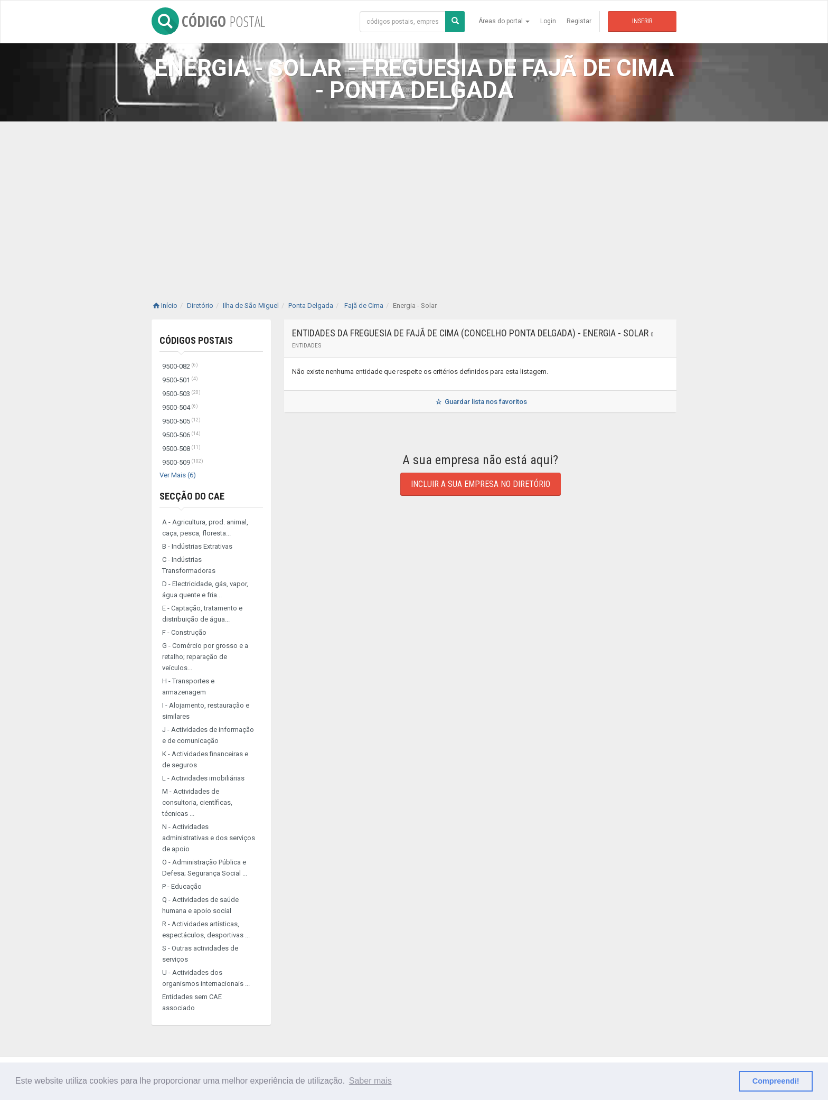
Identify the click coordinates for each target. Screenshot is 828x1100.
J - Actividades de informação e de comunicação (208, 735)
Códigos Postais (196, 340)
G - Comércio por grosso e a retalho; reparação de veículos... (205, 657)
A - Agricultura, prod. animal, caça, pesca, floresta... (205, 527)
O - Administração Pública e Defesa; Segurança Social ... (204, 867)
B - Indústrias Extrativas (197, 546)
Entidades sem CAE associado (192, 1002)
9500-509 (182, 462)
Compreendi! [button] (775, 1081)
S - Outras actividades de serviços (200, 953)
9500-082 (180, 366)
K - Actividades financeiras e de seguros (205, 759)
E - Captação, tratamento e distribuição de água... (202, 613)
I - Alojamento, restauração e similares (205, 710)
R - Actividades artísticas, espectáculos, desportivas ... (206, 929)
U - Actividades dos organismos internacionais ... (206, 978)
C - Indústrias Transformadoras (188, 565)
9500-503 (181, 394)
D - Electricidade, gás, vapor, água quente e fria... (205, 589)
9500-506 (181, 435)
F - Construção (184, 632)
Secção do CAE (191, 496)
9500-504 (180, 407)
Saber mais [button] (370, 1080)
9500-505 (181, 421)
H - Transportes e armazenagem (188, 686)
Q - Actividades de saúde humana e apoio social (200, 905)
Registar (579, 21)
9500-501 (180, 380)
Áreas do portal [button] (504, 21)
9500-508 (181, 449)
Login (548, 21)
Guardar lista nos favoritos (480, 402)
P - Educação (182, 886)
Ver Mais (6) (177, 475)
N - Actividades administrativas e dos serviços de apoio (208, 838)
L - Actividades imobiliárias (203, 778)
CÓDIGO (208, 21)
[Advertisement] (414, 201)
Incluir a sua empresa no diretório (480, 484)
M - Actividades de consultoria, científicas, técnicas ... (197, 802)
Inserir (642, 21)
